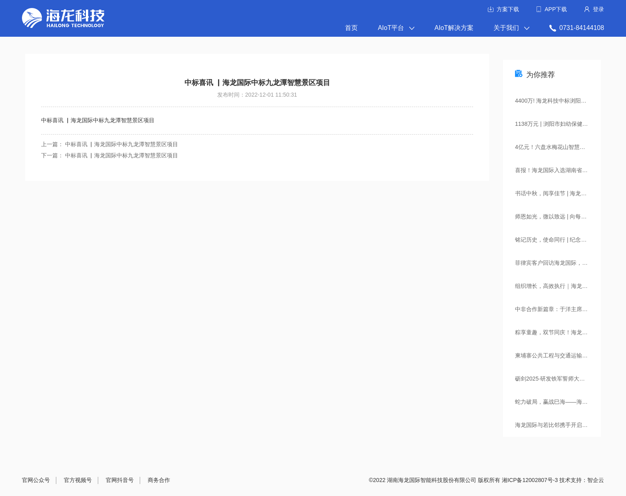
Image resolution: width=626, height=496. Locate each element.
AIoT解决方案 (453, 27)
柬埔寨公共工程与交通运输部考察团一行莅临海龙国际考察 (558, 355)
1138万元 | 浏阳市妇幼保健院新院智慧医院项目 (558, 124)
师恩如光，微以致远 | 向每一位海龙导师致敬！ (558, 216)
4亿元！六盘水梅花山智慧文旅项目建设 (558, 147)
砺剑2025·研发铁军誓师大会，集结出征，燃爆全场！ (558, 378)
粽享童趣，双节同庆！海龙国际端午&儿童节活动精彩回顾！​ (558, 332)
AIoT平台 (396, 27)
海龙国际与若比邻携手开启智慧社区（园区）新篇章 (558, 425)
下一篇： (53, 155)
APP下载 (556, 9)
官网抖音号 (120, 480)
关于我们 (511, 27)
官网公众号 (36, 480)
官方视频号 (78, 480)
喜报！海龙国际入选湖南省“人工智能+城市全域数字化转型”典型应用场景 (558, 170)
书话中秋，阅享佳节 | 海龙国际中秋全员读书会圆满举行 (558, 193)
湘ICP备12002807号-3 (530, 480)
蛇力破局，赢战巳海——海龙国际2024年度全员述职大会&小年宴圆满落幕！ (558, 402)
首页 (351, 27)
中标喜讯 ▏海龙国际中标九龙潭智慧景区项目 (121, 144)
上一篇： (53, 144)
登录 (598, 9)
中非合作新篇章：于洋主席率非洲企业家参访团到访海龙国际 (558, 309)
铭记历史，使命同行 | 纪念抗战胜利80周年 (558, 239)
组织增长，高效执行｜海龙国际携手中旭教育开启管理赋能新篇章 (558, 286)
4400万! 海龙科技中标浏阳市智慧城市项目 (558, 100)
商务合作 (159, 480)
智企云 (595, 480)
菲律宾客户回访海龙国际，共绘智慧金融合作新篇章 (558, 263)
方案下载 (508, 9)
